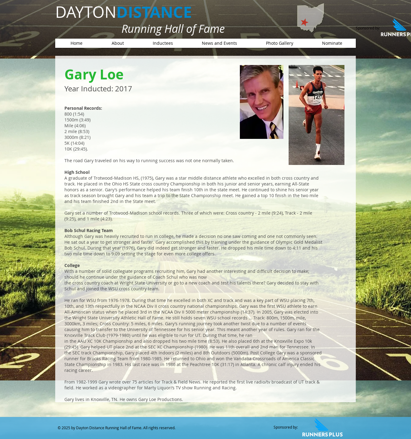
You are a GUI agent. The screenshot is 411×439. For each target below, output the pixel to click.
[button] (162, 43)
